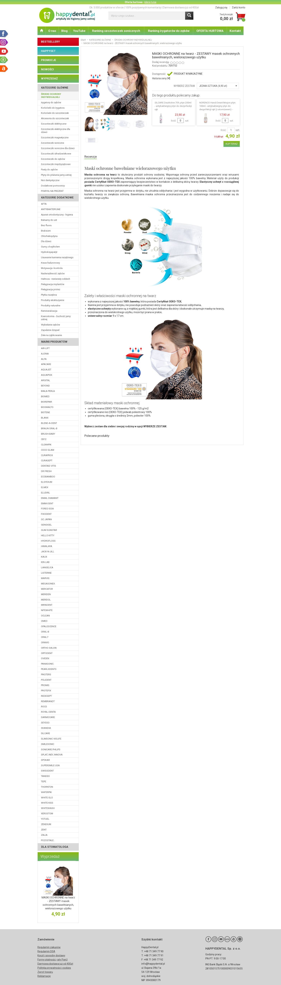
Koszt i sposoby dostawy (51, 955)
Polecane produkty (98, 437)
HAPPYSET (48, 51)
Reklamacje (44, 976)
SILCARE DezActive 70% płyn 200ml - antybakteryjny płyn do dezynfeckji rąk (173, 106)
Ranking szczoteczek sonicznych (116, 31)
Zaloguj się (221, 7)
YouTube (79, 31)
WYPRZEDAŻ (49, 78)
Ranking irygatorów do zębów (168, 31)
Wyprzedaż (50, 856)
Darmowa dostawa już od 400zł (55, 963)
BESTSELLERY (50, 41)
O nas (52, 31)
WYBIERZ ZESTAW (184, 85)
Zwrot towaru (45, 972)
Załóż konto (238, 7)
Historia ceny (161, 78)
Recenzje (91, 157)
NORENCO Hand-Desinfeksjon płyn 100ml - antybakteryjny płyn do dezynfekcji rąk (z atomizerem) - (217, 106)
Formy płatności (46, 959)
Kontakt (235, 31)
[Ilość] (231, 130)
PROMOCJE (48, 60)
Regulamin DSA (46, 951)
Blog (64, 31)
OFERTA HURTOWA (209, 31)
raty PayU (62, 959)
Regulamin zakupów (49, 947)
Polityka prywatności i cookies (54, 967)
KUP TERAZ (232, 143)
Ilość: (223, 130)
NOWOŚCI (47, 69)
